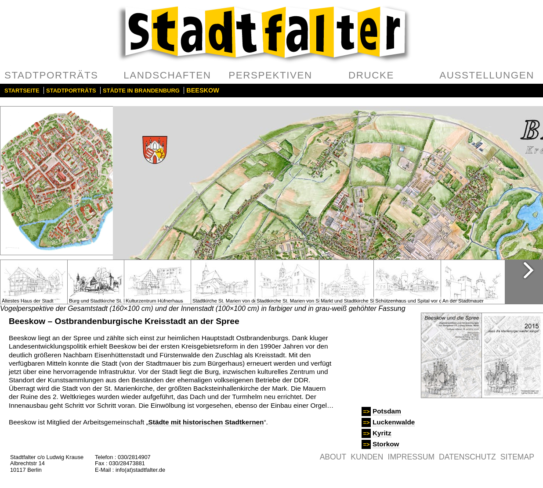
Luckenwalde (394, 422)
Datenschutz (467, 456)
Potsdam (387, 411)
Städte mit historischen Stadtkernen (206, 422)
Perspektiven (270, 75)
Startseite (22, 90)
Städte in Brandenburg (141, 90)
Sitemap (517, 456)
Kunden (367, 456)
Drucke (371, 75)
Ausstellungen (486, 75)
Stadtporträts (51, 75)
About (333, 456)
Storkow (386, 444)
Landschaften (167, 75)
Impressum (411, 456)
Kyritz (382, 433)
